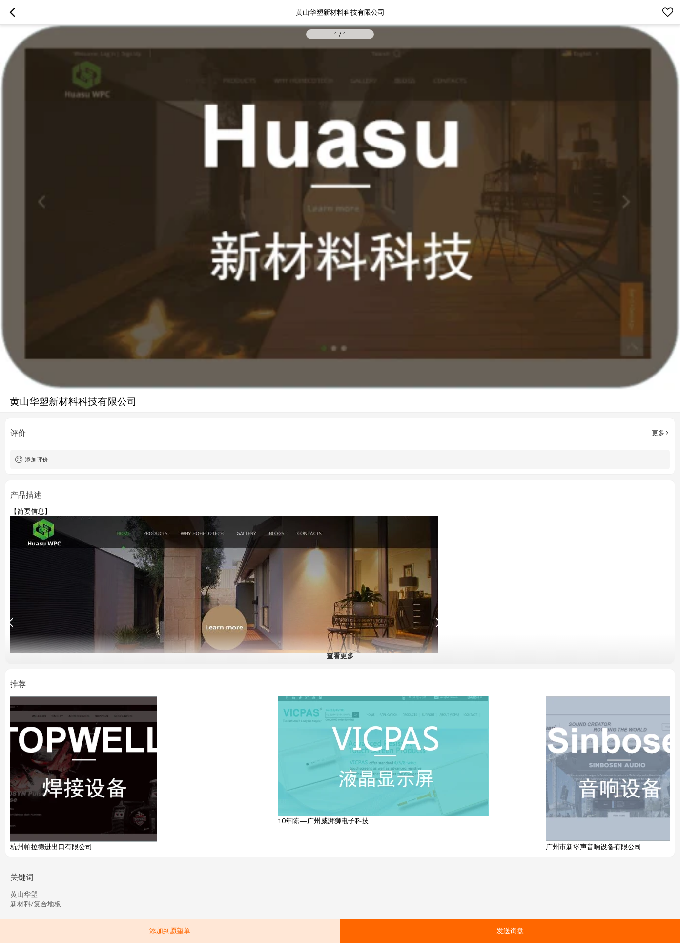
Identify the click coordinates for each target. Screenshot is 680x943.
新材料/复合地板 (35, 904)
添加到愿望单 (169, 930)
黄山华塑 (24, 894)
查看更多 (340, 655)
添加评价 (36, 459)
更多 (658, 433)
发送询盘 (510, 930)
